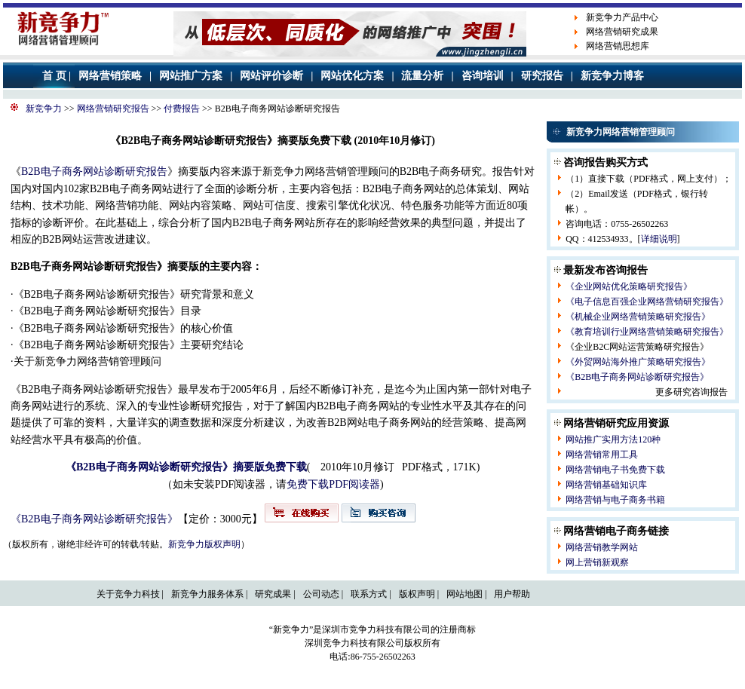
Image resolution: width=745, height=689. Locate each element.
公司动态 (321, 594)
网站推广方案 (190, 75)
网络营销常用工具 (602, 454)
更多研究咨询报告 (691, 392)
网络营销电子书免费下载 (615, 469)
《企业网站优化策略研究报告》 (629, 286)
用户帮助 (512, 594)
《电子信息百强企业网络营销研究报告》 (647, 301)
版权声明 (417, 594)
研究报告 (542, 75)
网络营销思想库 (617, 46)
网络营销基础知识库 (606, 484)
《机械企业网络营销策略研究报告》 (638, 316)
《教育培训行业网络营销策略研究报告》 (647, 331)
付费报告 (181, 108)
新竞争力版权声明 (204, 544)
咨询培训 (482, 75)
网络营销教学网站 (602, 547)
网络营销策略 (110, 75)
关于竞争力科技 (128, 594)
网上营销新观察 (597, 562)
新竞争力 (44, 108)
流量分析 (422, 75)
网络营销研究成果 (622, 31)
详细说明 (659, 239)
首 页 (54, 75)
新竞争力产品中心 (622, 17)
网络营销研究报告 (113, 108)
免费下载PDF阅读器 (333, 484)
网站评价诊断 (271, 75)
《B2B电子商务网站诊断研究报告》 (94, 519)
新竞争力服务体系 (207, 594)
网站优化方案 (352, 75)
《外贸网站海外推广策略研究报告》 (638, 362)
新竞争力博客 (612, 75)
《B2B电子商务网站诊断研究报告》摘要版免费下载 (186, 467)
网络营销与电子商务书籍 (615, 500)
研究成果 (273, 594)
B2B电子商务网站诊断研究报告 (94, 171)
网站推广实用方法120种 (613, 439)
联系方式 (369, 594)
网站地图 (464, 594)
